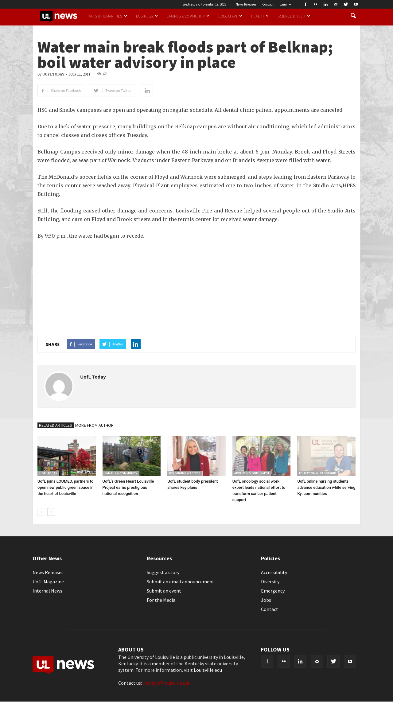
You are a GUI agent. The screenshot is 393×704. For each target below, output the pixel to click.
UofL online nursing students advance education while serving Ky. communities (326, 487)
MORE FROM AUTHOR (94, 425)
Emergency (273, 591)
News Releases (246, 4)
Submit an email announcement (180, 581)
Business (147, 16)
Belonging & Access (184, 473)
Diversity (270, 581)
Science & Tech (294, 16)
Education (230, 16)
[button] (353, 16)
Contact (268, 4)
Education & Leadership (317, 473)
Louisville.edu (208, 670)
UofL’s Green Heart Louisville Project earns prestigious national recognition (128, 487)
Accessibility (274, 572)
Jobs (266, 600)
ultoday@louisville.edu (166, 683)
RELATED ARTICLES (55, 425)
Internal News (47, 591)
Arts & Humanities (108, 16)
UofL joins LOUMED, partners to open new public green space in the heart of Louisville (65, 487)
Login (285, 4)
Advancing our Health (251, 473)
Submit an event (164, 591)
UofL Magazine (48, 581)
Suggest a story (163, 572)
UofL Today (53, 74)
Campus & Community (188, 16)
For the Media (161, 600)
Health (260, 16)
